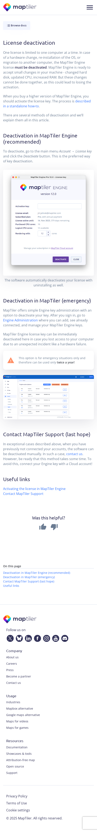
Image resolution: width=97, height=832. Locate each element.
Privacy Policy (16, 796)
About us (12, 657)
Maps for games (17, 728)
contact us (74, 454)
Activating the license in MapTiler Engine (34, 488)
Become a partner (18, 676)
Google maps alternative (23, 715)
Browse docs (16, 25)
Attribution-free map (20, 760)
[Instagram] (45, 637)
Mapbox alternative (19, 708)
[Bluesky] (18, 637)
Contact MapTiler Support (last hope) (28, 581)
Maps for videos (17, 721)
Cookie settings (18, 810)
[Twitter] (9, 637)
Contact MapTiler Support (23, 493)
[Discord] (64, 637)
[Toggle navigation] (90, 7)
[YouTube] (54, 637)
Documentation (17, 747)
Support (11, 773)
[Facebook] (36, 637)
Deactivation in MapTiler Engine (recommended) (36, 573)
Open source (15, 766)
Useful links (11, 586)
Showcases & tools (19, 754)
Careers (11, 664)
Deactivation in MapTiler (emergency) (29, 577)
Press (10, 670)
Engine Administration (20, 320)
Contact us (13, 683)
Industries (13, 702)
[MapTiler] (20, 7)
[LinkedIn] (27, 637)
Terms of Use (16, 803)
